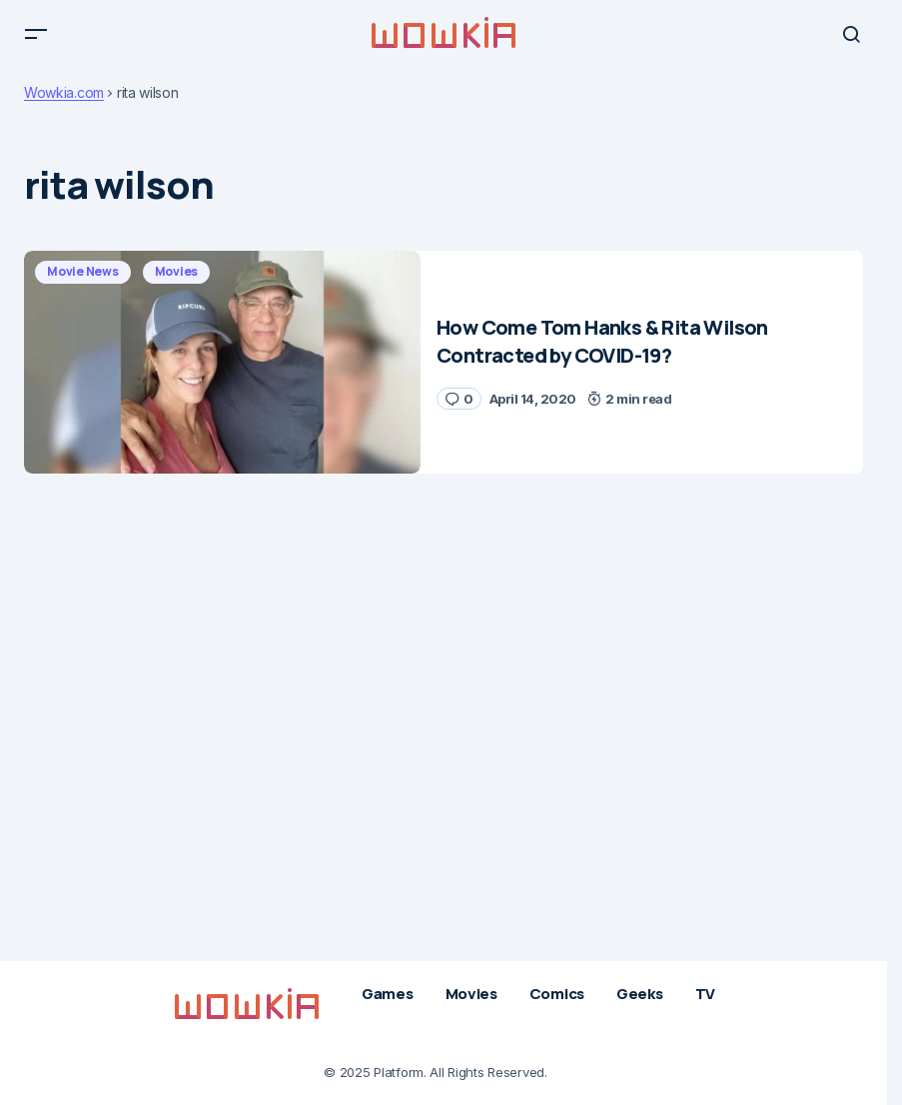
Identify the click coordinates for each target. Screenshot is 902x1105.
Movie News (83, 282)
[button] (36, 40)
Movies (177, 282)
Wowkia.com (64, 104)
